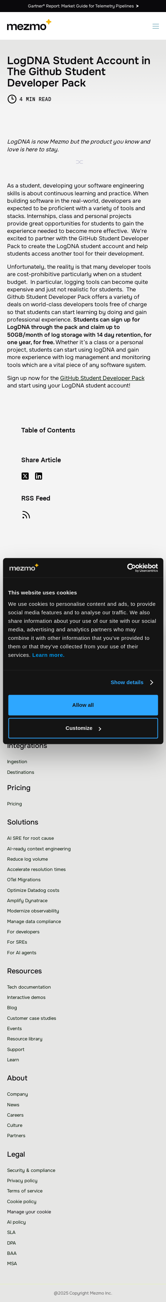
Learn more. (49, 655)
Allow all (83, 705)
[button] (156, 26)
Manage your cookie (29, 1212)
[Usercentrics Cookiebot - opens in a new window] (127, 567)
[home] (29, 26)
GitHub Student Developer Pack (102, 378)
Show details (127, 682)
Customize (83, 728)
